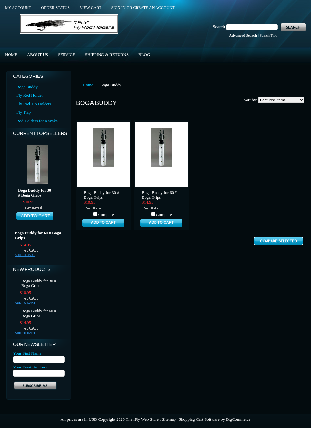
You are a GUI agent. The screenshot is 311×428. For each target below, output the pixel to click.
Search (219, 27)
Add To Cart (35, 216)
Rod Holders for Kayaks (37, 120)
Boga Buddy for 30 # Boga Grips (34, 192)
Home (88, 84)
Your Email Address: (30, 367)
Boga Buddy (27, 86)
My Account (18, 7)
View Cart (90, 7)
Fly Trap (23, 112)
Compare (106, 214)
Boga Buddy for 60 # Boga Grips (38, 235)
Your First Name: (28, 353)
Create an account (154, 7)
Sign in (118, 7)
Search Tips (268, 35)
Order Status (55, 7)
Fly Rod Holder (29, 95)
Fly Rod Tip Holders (33, 103)
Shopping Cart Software (199, 419)
